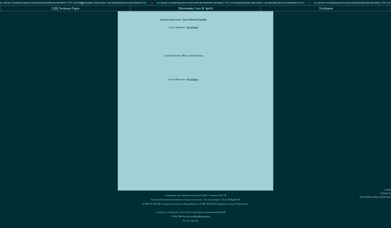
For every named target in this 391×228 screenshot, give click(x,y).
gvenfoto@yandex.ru (200, 217)
